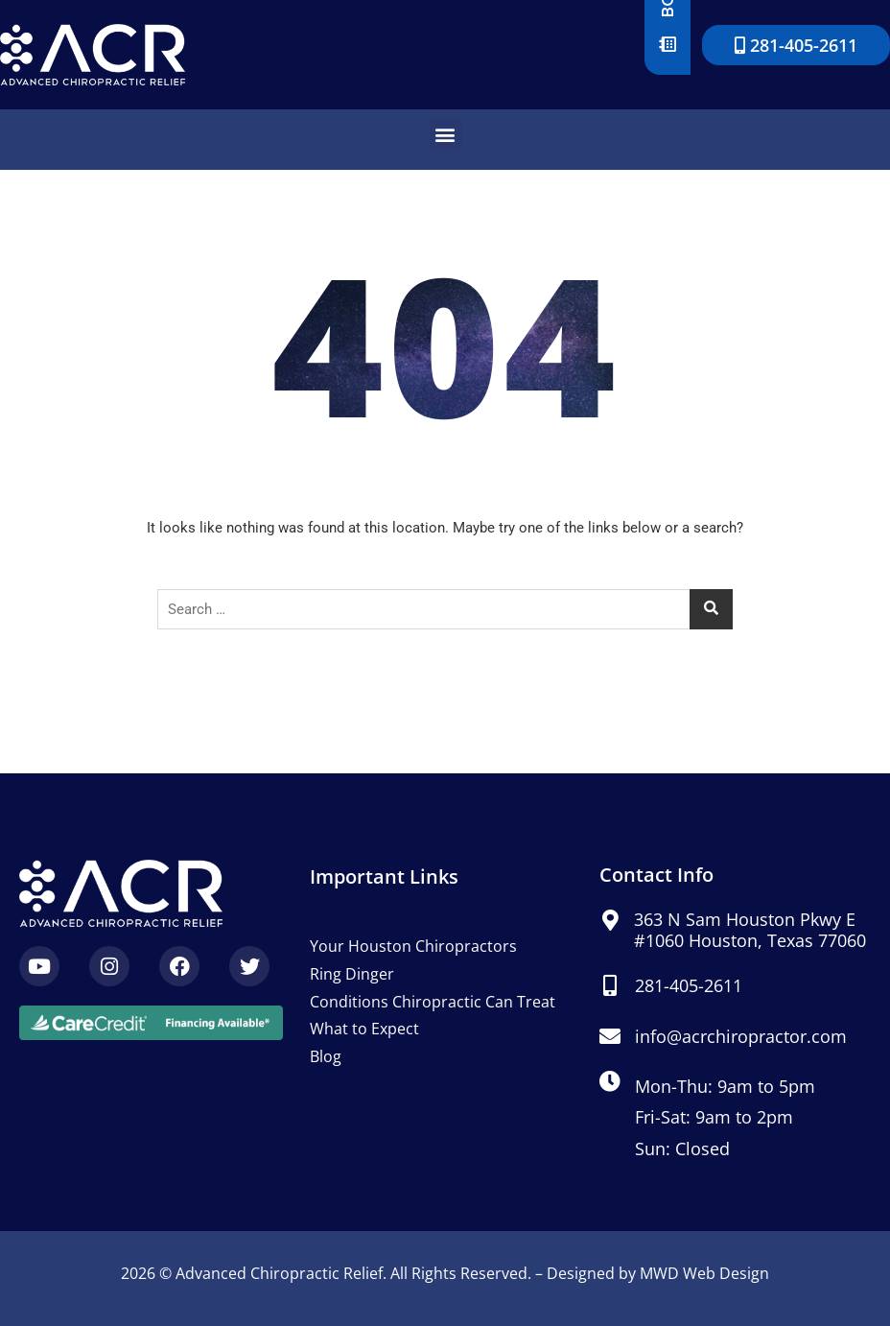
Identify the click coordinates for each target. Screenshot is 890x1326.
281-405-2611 (688, 985)
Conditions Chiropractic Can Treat (432, 1001)
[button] (445, 135)
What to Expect (364, 1028)
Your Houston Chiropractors (413, 946)
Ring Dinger (352, 973)
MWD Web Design (704, 1273)
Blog (325, 1056)
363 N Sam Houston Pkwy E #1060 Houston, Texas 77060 (750, 930)
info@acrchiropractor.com (741, 1036)
